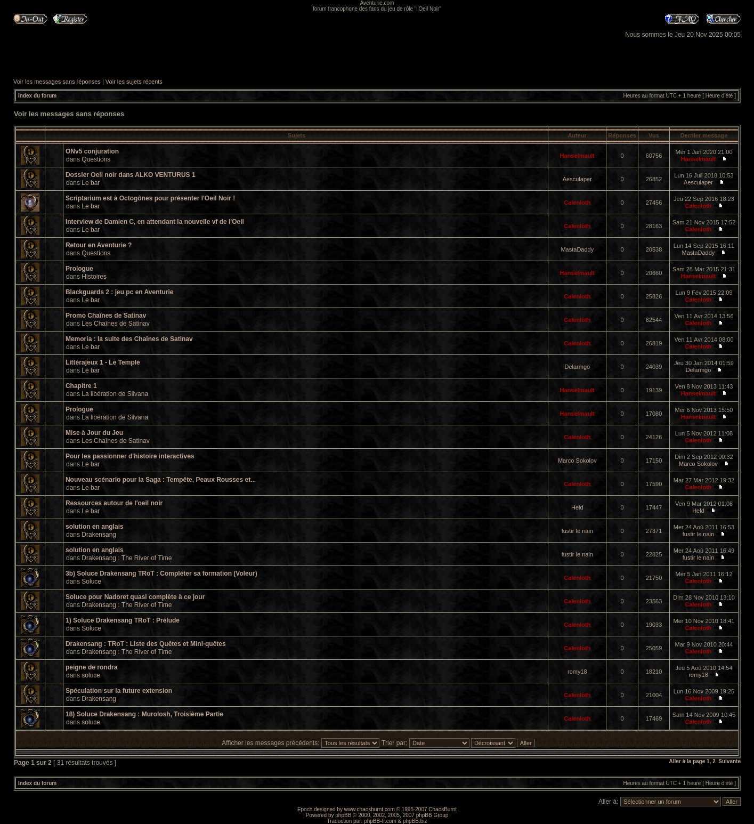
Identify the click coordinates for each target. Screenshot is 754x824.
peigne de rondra (91, 667)
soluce (91, 675)
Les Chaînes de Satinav (115, 323)
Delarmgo (577, 366)
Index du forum (37, 96)
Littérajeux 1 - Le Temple (103, 362)
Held (577, 507)
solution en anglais (95, 526)
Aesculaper (577, 179)
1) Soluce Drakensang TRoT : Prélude (123, 620)
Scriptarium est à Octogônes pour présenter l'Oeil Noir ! (150, 198)
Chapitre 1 (81, 386)
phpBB (343, 815)
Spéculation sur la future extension (119, 690)
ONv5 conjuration (92, 151)
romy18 (577, 671)
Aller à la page (687, 761)
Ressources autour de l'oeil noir (114, 503)
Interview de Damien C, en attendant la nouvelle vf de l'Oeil (155, 221)
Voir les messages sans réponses (57, 81)
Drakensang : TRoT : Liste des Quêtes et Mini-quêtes (146, 644)
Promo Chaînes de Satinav (106, 315)
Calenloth (577, 202)
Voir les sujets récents (134, 81)
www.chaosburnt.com (369, 809)
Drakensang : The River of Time (127, 558)
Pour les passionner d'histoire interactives (130, 456)
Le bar (91, 183)
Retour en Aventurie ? (99, 245)
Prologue (79, 268)
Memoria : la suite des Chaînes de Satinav (129, 339)
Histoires (94, 276)
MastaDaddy (577, 249)
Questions (96, 159)
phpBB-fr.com (380, 821)
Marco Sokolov (577, 460)
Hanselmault (577, 155)
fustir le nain (577, 531)
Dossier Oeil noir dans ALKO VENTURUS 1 (131, 175)
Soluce (91, 581)
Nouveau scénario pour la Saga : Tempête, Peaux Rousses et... (161, 479)
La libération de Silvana (115, 394)
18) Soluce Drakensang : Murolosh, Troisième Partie (144, 714)
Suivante (729, 761)
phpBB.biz (415, 821)
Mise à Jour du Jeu (94, 433)
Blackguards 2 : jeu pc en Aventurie (120, 292)
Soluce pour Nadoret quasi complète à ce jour (135, 597)
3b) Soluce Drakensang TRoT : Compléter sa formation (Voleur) (161, 573)
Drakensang (99, 534)
